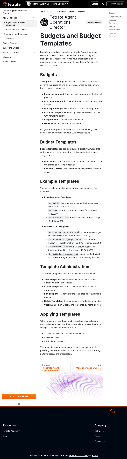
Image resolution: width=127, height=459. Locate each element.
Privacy (95, 455)
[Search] (115, 4)
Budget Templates (116, 17)
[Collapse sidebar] (19, 403)
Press (97, 436)
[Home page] (42, 11)
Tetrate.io (99, 431)
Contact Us (100, 441)
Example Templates (113, 21)
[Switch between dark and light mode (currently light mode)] (103, 4)
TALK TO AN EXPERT (19, 396)
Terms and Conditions (78, 455)
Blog (5, 436)
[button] (19, 18)
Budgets (112, 13)
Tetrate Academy (11, 431)
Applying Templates (113, 34)
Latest (95, 4)
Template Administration (114, 28)
